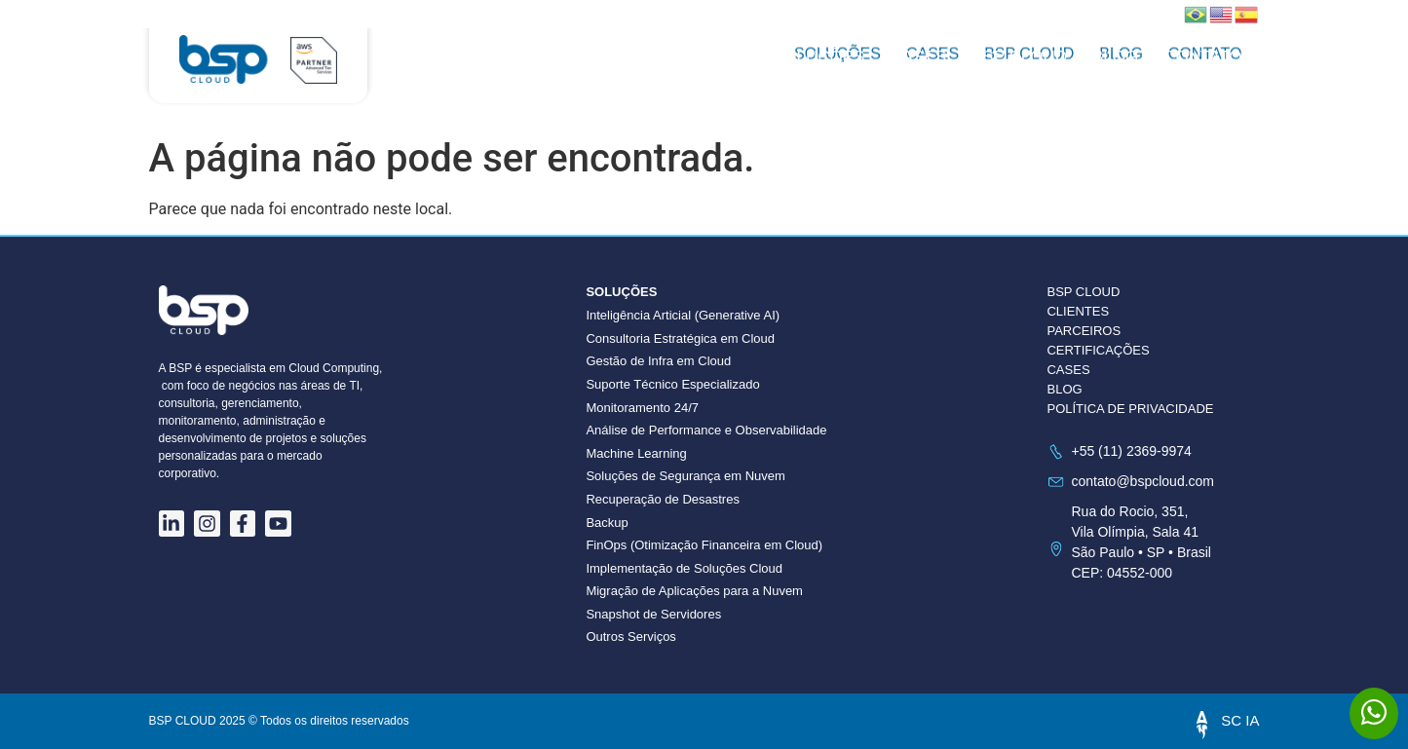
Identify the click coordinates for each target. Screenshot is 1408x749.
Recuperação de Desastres (663, 499)
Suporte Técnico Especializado (672, 384)
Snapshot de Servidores (653, 614)
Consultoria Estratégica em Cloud (680, 338)
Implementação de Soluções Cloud (684, 568)
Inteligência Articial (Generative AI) (683, 315)
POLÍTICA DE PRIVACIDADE (1129, 408)
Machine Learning (636, 453)
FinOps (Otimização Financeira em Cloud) (704, 545)
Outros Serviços (630, 636)
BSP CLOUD (1019, 57)
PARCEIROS (1083, 330)
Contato (1202, 57)
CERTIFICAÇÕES (1097, 350)
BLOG (1064, 389)
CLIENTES (1077, 311)
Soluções (818, 57)
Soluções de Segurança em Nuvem (685, 475)
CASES (1067, 369)
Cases (918, 57)
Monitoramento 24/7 (642, 407)
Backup (607, 522)
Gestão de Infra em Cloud (658, 361)
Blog (1115, 57)
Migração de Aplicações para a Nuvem (694, 590)
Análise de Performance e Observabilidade (706, 430)
